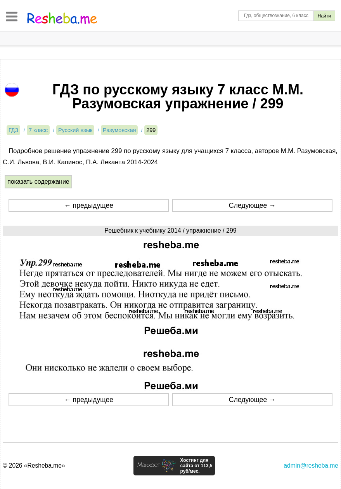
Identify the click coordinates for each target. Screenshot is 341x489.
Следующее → (252, 205)
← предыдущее (88, 205)
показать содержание (38, 181)
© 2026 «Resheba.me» (34, 465)
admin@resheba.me (311, 465)
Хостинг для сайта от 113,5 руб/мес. (196, 466)
